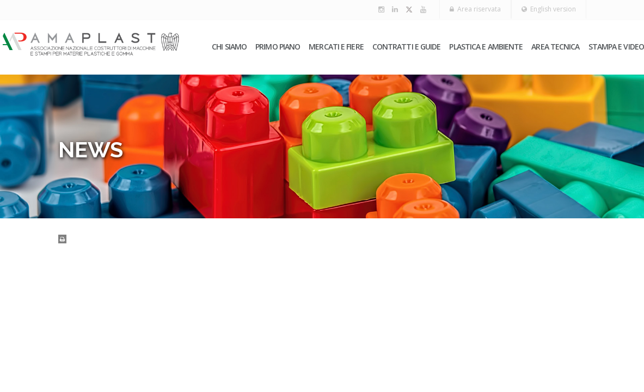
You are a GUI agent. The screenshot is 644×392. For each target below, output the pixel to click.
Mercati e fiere (336, 46)
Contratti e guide (406, 46)
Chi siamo (229, 46)
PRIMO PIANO (277, 46)
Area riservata (475, 9)
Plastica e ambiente (486, 46)
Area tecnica (555, 46)
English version (549, 9)
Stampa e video (616, 46)
